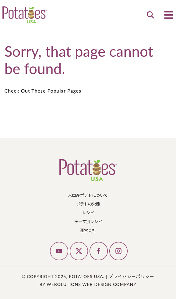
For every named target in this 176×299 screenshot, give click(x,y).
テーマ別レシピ (88, 221)
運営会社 (88, 230)
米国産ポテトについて (88, 195)
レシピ (88, 212)
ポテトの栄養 (88, 204)
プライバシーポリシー (131, 276)
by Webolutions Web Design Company (88, 284)
